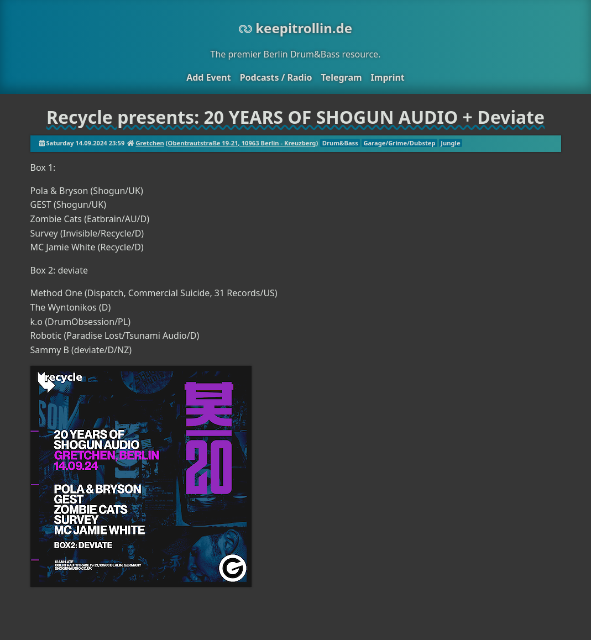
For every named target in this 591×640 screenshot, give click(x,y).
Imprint (388, 77)
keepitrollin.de (295, 28)
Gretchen (149, 143)
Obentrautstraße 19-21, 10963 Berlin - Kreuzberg (242, 143)
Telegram (341, 77)
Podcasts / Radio (276, 77)
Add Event (208, 77)
